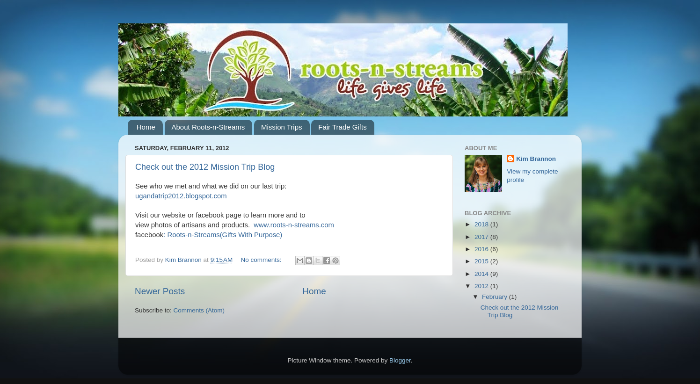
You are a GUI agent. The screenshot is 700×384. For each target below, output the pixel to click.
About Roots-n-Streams (208, 127)
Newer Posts (160, 291)
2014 (482, 273)
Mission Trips (281, 127)
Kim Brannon (536, 158)
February (495, 296)
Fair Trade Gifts (342, 127)
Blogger (400, 360)
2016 (482, 249)
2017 (482, 236)
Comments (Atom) (199, 310)
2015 (482, 261)
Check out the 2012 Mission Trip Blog (205, 167)
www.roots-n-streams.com (294, 225)
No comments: (262, 259)
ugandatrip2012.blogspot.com (181, 196)
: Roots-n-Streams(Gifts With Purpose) (222, 235)
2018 (482, 224)
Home (146, 127)
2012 (482, 286)
